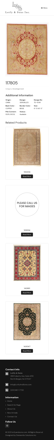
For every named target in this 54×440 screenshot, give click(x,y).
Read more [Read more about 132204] (27, 176)
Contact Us (12, 416)
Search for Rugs (14, 405)
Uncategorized (18, 89)
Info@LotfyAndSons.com (20, 384)
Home (9, 401)
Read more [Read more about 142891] (27, 293)
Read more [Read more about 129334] (27, 234)
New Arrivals (12, 413)
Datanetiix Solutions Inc (26, 435)
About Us (11, 409)
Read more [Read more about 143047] (27, 351)
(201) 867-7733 (17, 390)
